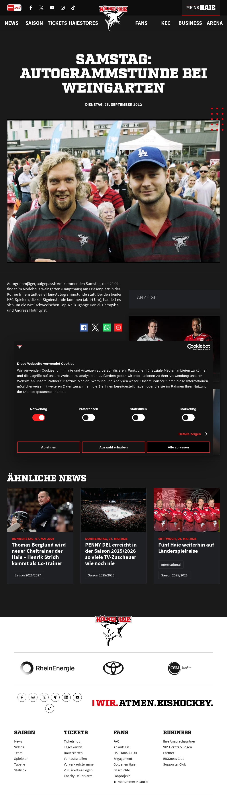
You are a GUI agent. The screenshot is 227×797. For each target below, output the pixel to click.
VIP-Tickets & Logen (78, 770)
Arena (215, 23)
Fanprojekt (122, 776)
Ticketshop (72, 741)
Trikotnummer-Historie (131, 781)
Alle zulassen (178, 447)
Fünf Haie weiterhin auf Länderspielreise (186, 548)
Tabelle (19, 764)
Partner (168, 752)
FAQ (116, 741)
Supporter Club (174, 764)
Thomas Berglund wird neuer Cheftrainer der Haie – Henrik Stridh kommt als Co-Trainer (39, 554)
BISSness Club (173, 758)
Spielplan (21, 758)
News (18, 741)
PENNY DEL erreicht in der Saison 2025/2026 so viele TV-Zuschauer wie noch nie (111, 554)
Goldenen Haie (124, 764)
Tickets (57, 23)
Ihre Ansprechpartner (179, 741)
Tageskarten (73, 747)
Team (18, 752)
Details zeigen (189, 434)
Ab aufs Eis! (122, 747)
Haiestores (83, 23)
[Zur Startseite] (113, 18)
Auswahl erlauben (113, 447)
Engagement (123, 758)
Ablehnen (48, 447)
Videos (19, 747)
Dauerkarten (73, 752)
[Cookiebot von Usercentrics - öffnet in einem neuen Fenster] (190, 347)
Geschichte (122, 770)
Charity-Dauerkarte (78, 776)
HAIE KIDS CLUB (125, 752)
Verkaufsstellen (75, 758)
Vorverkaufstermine (79, 764)
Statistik (20, 770)
